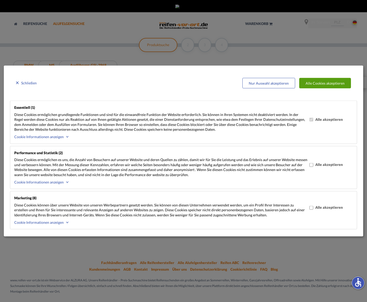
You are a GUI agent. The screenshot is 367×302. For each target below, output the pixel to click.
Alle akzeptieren (326, 119)
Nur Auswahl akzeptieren (269, 83)
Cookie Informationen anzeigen (39, 137)
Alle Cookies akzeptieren (325, 83)
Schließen (29, 83)
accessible (358, 282)
